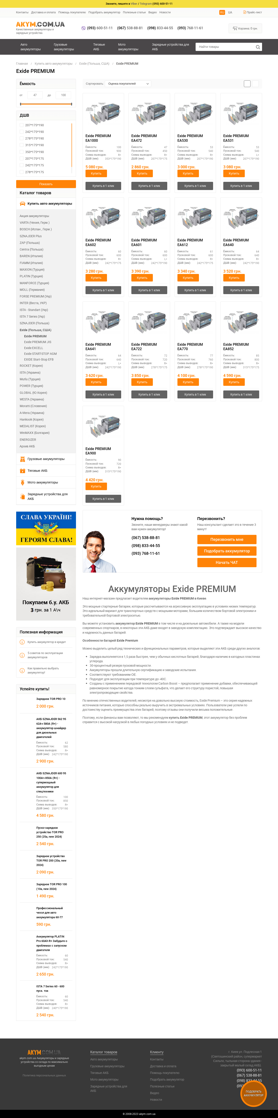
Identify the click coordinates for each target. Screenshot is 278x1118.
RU (222, 12)
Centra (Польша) (31, 249)
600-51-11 (100, 28)
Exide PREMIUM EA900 (98, 451)
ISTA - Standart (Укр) (34, 310)
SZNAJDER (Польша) (34, 323)
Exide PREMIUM (35, 336)
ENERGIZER (28, 439)
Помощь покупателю (72, 12)
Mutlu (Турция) (30, 379)
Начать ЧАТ (227, 562)
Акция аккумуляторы (34, 216)
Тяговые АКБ (99, 46)
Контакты (22, 12)
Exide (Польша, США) (36, 330)
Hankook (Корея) (32, 419)
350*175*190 (32, 152)
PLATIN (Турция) (31, 276)
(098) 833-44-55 (249, 1080)
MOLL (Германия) (32, 289)
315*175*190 (32, 145)
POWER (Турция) (31, 386)
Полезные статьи (134, 12)
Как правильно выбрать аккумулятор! (39, 670)
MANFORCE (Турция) (34, 283)
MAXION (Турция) (32, 269)
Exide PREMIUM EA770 (190, 347)
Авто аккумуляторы (31, 46)
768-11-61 (190, 28)
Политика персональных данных (44, 1075)
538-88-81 (130, 28)
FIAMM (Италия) (31, 263)
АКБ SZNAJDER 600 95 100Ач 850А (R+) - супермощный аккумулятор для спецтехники (51, 782)
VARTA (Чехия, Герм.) (35, 222)
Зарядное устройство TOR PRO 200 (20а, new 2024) (51, 860)
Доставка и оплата (43, 12)
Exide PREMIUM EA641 (98, 347)
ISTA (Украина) (30, 372)
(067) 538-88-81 (249, 1075)
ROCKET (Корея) (31, 365)
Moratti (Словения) (33, 406)
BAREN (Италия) (31, 256)
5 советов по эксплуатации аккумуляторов (41, 655)
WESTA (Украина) (32, 399)
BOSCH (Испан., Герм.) (36, 229)
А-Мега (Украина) (32, 413)
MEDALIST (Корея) (33, 426)
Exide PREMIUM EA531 (236, 138)
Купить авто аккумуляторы (46, 203)
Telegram (146, 3)
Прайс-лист (252, 12)
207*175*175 (32, 158)
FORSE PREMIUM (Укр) (36, 296)
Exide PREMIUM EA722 (144, 347)
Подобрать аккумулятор (104, 12)
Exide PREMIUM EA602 (98, 242)
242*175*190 (32, 132)
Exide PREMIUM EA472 (144, 138)
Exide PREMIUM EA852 (236, 347)
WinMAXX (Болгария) (35, 433)
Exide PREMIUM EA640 (236, 242)
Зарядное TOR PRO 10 (50, 699)
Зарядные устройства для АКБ (170, 46)
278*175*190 (32, 138)
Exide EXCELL (33, 348)
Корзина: (245, 28)
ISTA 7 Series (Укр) (32, 316)
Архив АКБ (27, 446)
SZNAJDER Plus (31, 236)
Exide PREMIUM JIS (37, 342)
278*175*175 (32, 172)
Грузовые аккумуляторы (64, 46)
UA (230, 12)
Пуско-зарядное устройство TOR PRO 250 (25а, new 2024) (50, 832)
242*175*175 (32, 165)
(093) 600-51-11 (249, 1070)
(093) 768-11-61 (249, 1085)
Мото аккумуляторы (128, 46)
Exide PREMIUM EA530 (190, 138)
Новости (165, 12)
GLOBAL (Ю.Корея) (33, 392)
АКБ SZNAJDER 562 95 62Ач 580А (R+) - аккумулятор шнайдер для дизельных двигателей (51, 728)
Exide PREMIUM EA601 (144, 242)
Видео (152, 12)
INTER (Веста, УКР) (33, 303)
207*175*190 (32, 125)
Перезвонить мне (226, 539)
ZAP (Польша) (30, 243)
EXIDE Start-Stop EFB (39, 359)
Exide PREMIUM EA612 (190, 242)
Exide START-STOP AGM (40, 353)
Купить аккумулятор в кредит (43, 642)
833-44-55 (160, 28)
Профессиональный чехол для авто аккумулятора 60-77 (49, 912)
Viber (134, 3)
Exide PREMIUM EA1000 (98, 138)
